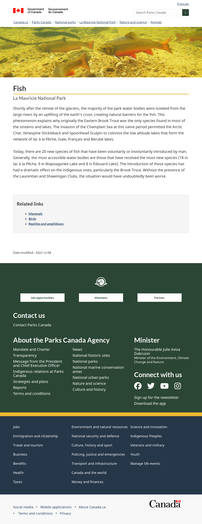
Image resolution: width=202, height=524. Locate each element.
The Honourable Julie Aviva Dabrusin (161, 355)
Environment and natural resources (100, 427)
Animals (156, 22)
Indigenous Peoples (146, 436)
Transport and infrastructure (94, 463)
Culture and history (89, 389)
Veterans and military (147, 445)
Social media (23, 507)
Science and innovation (148, 427)
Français (183, 4)
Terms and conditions (31, 393)
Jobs (16, 427)
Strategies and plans (30, 381)
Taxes (17, 482)
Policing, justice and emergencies (98, 454)
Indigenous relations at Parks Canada (38, 373)
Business (20, 454)
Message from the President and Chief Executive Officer (37, 363)
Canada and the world (89, 472)
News (77, 349)
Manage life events (145, 463)
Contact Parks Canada (32, 324)
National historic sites (91, 355)
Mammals (35, 214)
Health (18, 472)
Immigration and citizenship (35, 436)
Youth (135, 454)
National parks (65, 22)
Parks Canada (41, 22)
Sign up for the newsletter (156, 397)
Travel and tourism (28, 445)
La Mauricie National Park (97, 22)
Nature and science (133, 22)
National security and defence (95, 436)
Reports (20, 387)
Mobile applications (56, 507)
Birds (32, 219)
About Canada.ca (92, 507)
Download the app (150, 403)
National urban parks (91, 377)
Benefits (19, 463)
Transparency (25, 355)
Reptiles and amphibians (46, 224)
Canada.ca (20, 22)
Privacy (65, 513)
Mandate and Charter (31, 349)
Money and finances (87, 482)
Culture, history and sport (92, 445)
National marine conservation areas (98, 369)
